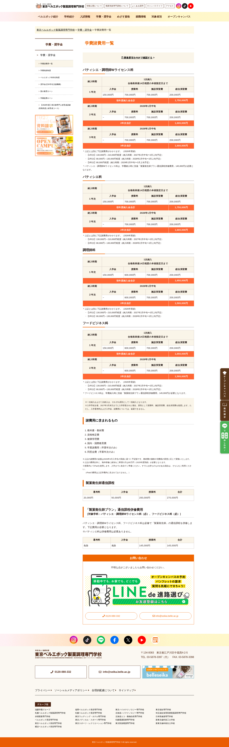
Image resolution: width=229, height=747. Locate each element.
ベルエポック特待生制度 (50, 77)
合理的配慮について (103, 690)
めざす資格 (123, 16)
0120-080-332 (111, 616)
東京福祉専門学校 (163, 710)
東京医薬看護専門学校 (125, 723)
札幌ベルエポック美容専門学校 (88, 713)
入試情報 (85, 16)
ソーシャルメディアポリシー (70, 690)
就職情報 (141, 16)
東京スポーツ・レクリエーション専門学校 (93, 723)
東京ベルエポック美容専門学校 (48, 723)
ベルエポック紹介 (48, 16)
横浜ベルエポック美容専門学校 (48, 727)
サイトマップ (126, 690)
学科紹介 (69, 16)
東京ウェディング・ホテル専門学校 (90, 716)
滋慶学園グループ (42, 710)
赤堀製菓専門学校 (42, 716)
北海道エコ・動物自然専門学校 (128, 716)
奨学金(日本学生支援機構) (50, 84)
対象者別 (157, 16)
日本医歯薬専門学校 (164, 716)
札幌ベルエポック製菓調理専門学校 (50, 713)
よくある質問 (137, 6)
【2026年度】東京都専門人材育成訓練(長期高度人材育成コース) (54, 106)
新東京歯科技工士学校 (165, 720)
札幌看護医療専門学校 (125, 720)
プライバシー (42, 690)
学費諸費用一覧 (46, 64)
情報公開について (94, 6)
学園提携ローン (46, 98)
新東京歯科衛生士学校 (165, 723)
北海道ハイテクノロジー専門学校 (129, 713)
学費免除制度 (45, 70)
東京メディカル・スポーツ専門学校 (90, 720)
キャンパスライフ (154, 6)
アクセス (169, 6)
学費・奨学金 (103, 16)
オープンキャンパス (179, 16)
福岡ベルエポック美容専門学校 (88, 710)
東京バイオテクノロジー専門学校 (129, 710)
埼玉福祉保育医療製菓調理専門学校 (171, 713)
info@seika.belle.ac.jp (165, 616)
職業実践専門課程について (117, 6)
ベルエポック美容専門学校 (46, 720)
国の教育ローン (46, 91)
